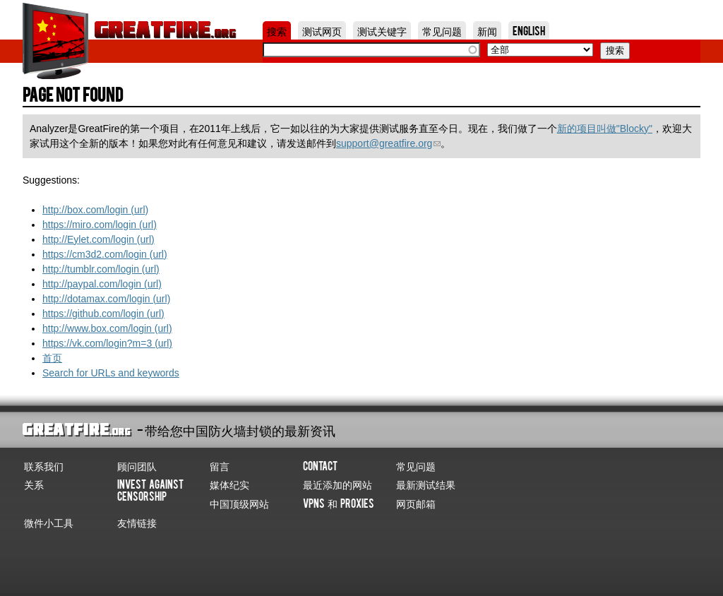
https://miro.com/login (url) (99, 224)
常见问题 (442, 30)
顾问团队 (137, 465)
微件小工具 (48, 521)
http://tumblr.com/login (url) (101, 269)
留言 (219, 465)
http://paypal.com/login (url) (102, 284)
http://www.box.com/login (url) (107, 328)
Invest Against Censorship (150, 489)
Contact (320, 465)
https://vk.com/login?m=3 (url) (107, 343)
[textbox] (371, 49)
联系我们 (44, 465)
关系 (34, 483)
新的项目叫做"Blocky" (604, 128)
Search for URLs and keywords (110, 373)
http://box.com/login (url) (95, 209)
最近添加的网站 (337, 483)
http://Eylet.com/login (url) (98, 239)
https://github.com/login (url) (103, 313)
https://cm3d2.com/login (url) (104, 254)
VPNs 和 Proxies (338, 502)
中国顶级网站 (239, 502)
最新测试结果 (425, 483)
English (529, 30)
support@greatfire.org (388, 143)
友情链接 (137, 521)
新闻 (487, 30)
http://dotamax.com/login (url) (106, 298)
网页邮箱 (416, 502)
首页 (52, 358)
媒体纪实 (229, 483)
